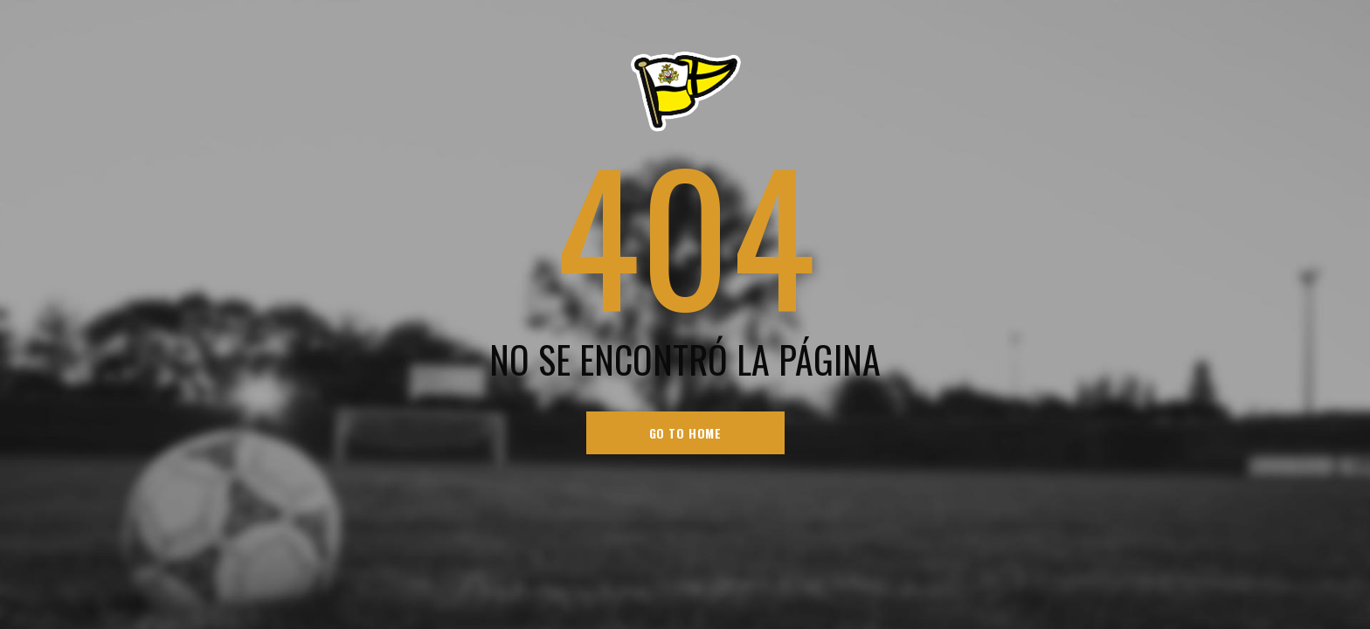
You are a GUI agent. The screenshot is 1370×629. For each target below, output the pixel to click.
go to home (685, 433)
